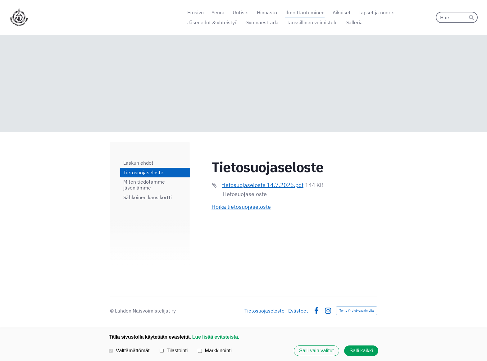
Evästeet (298, 310)
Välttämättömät (129, 350)
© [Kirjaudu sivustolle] (112, 311)
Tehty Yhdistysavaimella (356, 310)
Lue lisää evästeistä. (215, 337)
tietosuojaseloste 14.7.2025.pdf (262, 185)
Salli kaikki (361, 351)
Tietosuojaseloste (264, 310)
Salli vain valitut (316, 351)
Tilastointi (174, 350)
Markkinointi (215, 350)
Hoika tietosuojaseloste (241, 206)
